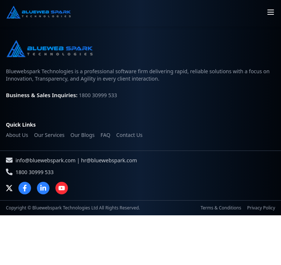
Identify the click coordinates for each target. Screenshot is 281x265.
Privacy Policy (261, 208)
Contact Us (129, 134)
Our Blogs (83, 134)
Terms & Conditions (221, 208)
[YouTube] (61, 188)
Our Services (49, 134)
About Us (17, 134)
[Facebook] (24, 188)
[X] (9, 188)
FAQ (105, 134)
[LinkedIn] (43, 188)
